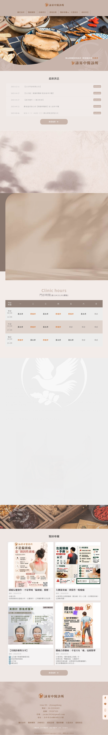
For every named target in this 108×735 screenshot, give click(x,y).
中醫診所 (36, 728)
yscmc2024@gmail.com (54, 714)
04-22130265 (53, 708)
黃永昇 (20, 314)
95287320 (53, 711)
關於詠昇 (20, 12)
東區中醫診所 (53, 728)
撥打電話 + (78, 173)
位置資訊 (74, 12)
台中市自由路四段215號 (54, 717)
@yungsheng (55, 705)
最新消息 (85, 12)
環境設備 (52, 12)
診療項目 (42, 12)
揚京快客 (46, 733)
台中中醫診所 (44, 728)
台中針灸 (65, 728)
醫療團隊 (31, 12)
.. (61, 733)
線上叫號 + (51, 173)
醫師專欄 (63, 12)
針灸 (60, 728)
